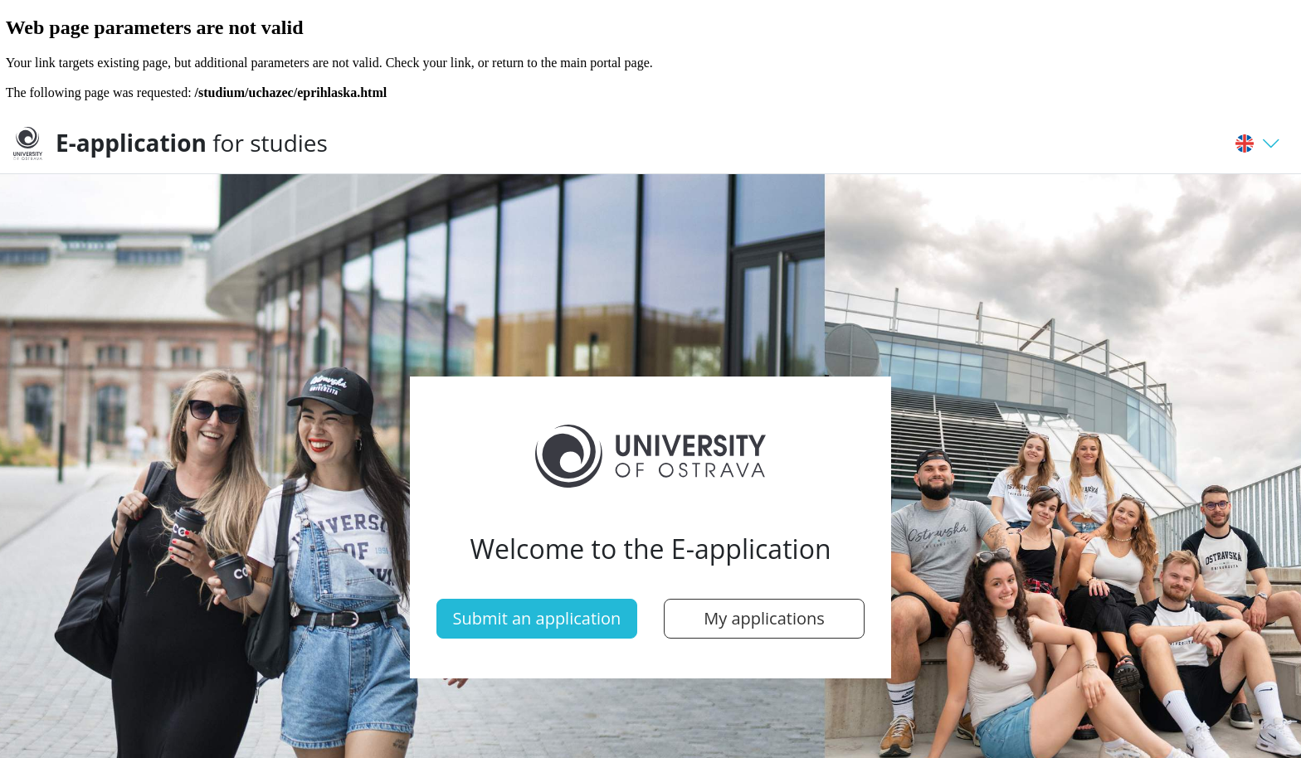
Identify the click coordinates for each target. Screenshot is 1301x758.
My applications (764, 618)
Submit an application (537, 618)
